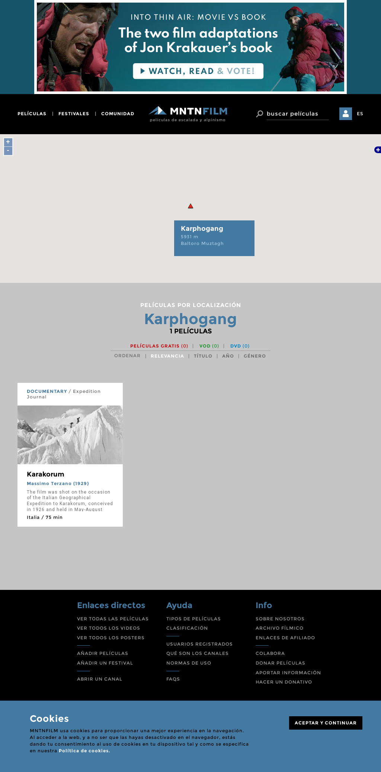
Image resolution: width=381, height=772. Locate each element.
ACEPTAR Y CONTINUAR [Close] (326, 723)
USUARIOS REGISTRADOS (199, 644)
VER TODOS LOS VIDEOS (108, 628)
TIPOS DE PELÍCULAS (193, 618)
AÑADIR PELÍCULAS (102, 653)
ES (360, 113)
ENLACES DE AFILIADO (285, 637)
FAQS (173, 679)
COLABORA (270, 653)
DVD (240, 346)
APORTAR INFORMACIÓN (288, 672)
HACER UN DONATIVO (284, 682)
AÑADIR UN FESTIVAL (105, 663)
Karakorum (45, 474)
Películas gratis (159, 346)
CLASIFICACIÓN (187, 628)
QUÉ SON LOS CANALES (197, 653)
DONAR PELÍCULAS (280, 663)
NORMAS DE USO (188, 663)
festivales (73, 113)
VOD (209, 346)
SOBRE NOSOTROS (280, 618)
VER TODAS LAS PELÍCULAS (113, 618)
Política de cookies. (84, 750)
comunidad (117, 113)
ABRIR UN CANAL (99, 679)
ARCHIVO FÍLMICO (280, 628)
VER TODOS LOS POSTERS (111, 637)
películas (32, 113)
